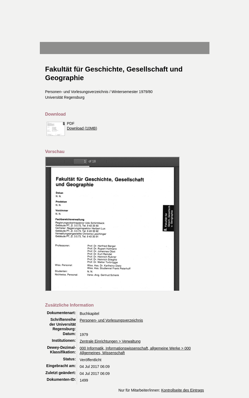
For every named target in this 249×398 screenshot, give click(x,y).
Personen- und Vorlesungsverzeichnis (111, 320)
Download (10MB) (82, 128)
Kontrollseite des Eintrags (182, 390)
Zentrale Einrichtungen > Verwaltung (110, 341)
